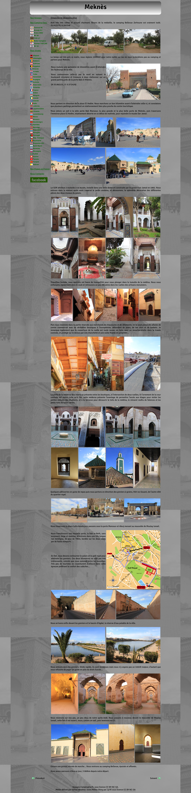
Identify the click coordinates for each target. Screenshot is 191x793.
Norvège (36, 127)
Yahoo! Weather (79, 789)
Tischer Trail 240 (40, 43)
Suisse (35, 156)
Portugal (36, 135)
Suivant (153, 778)
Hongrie (36, 95)
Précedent (40, 778)
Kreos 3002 (38, 33)
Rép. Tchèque (38, 138)
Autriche (36, 64)
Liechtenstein (38, 109)
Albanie (36, 56)
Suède (35, 154)
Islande (36, 101)
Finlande (36, 87)
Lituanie (36, 111)
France (35, 90)
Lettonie (36, 106)
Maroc (35, 117)
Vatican (36, 164)
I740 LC (37, 38)
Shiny (100, 789)
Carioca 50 (38, 28)
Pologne (36, 133)
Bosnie (36, 69)
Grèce (35, 93)
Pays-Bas (37, 130)
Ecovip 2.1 (38, 30)
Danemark (37, 77)
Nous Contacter (37, 173)
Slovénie (36, 148)
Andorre (36, 61)
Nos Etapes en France (40, 169)
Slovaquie (37, 151)
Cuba (35, 74)
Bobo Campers (40, 41)
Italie (35, 103)
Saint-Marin (37, 146)
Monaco (36, 119)
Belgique (36, 66)
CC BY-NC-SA (112, 787)
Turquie (36, 162)
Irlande (35, 98)
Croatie (36, 71)
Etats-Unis (37, 85)
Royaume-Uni (38, 143)
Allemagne (37, 58)
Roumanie (37, 141)
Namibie (36, 125)
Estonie (36, 82)
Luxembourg (38, 114)
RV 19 (36, 46)
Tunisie (36, 159)
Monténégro (38, 122)
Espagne (36, 79)
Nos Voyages (36, 18)
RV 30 (36, 36)
